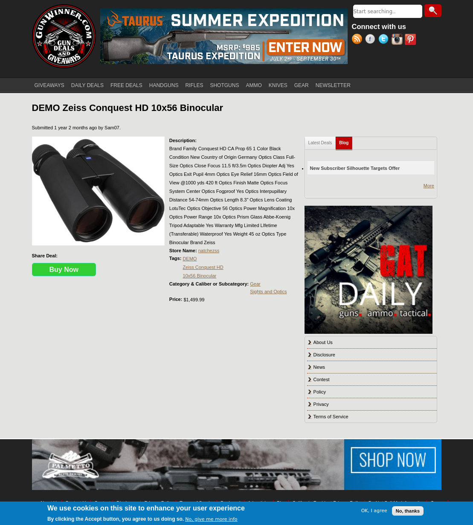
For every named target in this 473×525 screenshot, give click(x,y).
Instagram (398, 40)
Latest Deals (320, 142)
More (429, 185)
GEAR (301, 85)
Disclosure (324, 354)
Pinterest (411, 40)
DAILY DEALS (87, 85)
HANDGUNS (164, 85)
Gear (255, 283)
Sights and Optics (268, 291)
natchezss (209, 250)
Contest (321, 379)
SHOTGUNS (224, 85)
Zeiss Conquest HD (203, 267)
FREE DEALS (126, 85)
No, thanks (408, 510)
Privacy (321, 404)
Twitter (385, 40)
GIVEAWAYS (49, 85)
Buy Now (63, 269)
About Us (323, 342)
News (319, 367)
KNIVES (278, 85)
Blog (345, 141)
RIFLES (194, 85)
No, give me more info (211, 519)
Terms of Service (330, 416)
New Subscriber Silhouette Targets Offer (355, 168)
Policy (319, 391)
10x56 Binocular (199, 275)
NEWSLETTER (333, 85)
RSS (358, 40)
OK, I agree (374, 510)
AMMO (253, 85)
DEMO (190, 258)
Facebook (371, 40)
